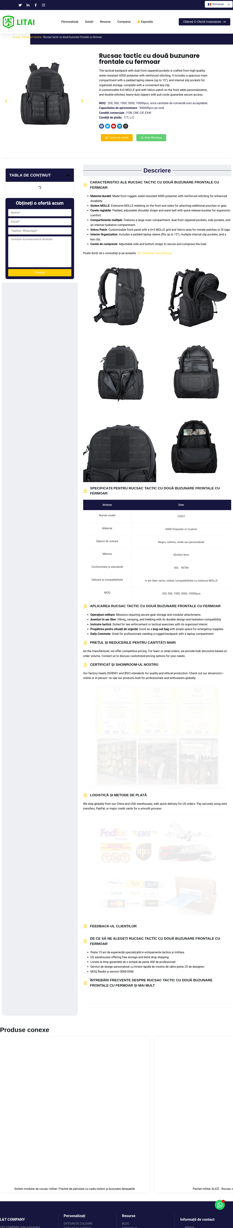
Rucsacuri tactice (31, 37)
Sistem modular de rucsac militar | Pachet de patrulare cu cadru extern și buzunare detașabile (27, 1096)
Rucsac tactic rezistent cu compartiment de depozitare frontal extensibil (146, 1096)
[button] (6, 101)
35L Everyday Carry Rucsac (154, 253)
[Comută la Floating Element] (220, 1205)
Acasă (16, 37)
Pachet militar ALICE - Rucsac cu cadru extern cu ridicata (87, 1095)
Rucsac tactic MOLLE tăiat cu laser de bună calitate (205, 1095)
